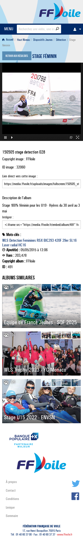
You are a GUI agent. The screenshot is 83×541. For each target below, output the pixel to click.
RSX (40, 240)
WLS (5, 240)
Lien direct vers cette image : (41, 181)
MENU (8, 28)
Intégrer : (41, 222)
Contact (11, 490)
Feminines (29, 240)
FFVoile (60, 11)
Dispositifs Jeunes (42, 40)
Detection (15, 240)
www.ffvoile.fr (64, 534)
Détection (61, 40)
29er (65, 240)
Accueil (8, 40)
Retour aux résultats (17, 56)
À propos (11, 482)
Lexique (10, 507)
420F (58, 240)
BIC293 (49, 240)
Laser (6, 245)
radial (13, 245)
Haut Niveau (23, 40)
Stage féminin (44, 57)
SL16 (73, 240)
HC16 (22, 245)
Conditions (12, 499)
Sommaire (12, 516)
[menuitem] (76, 29)
